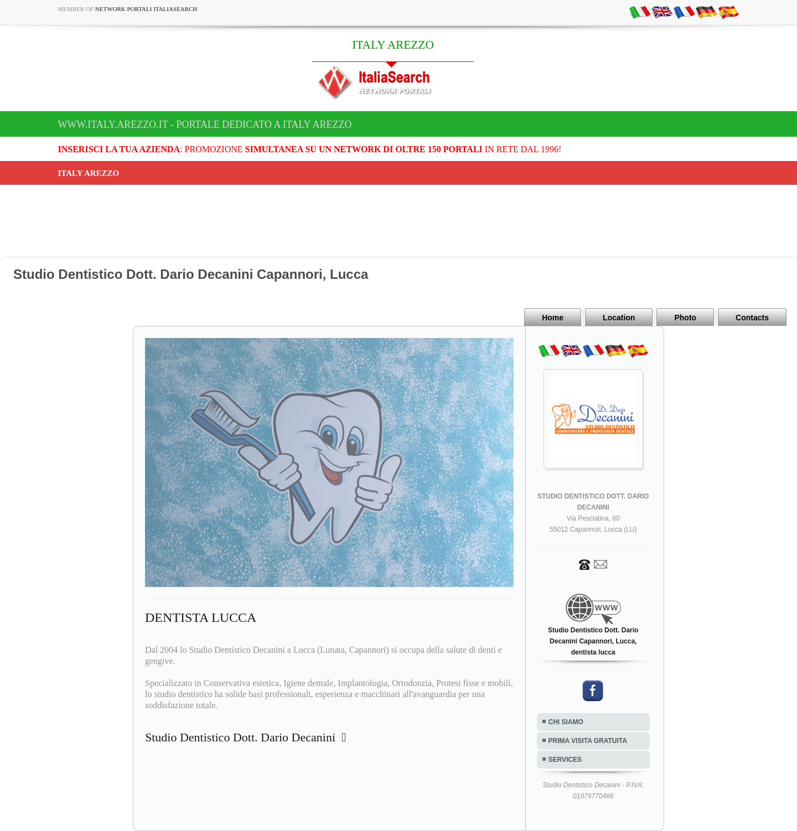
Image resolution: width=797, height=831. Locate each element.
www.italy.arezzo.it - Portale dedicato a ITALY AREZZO (205, 124)
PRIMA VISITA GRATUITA (587, 741)
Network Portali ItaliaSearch (146, 9)
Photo (685, 317)
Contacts (752, 317)
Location (619, 317)
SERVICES (565, 760)
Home (552, 317)
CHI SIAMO (565, 722)
